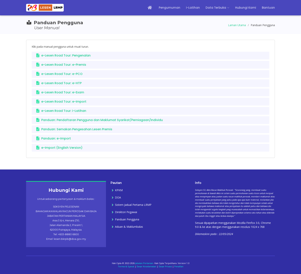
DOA (118, 197)
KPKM (119, 190)
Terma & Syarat (126, 266)
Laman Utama (237, 25)
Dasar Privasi (165, 266)
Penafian (178, 266)
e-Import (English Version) (62, 147)
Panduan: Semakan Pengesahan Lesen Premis (76, 129)
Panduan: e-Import (56, 138)
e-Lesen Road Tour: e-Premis (63, 64)
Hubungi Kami (245, 8)
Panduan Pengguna (127, 219)
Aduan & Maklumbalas (129, 226)
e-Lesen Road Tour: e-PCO (62, 74)
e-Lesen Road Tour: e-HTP (61, 83)
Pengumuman (169, 8)
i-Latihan (193, 8)
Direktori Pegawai (126, 212)
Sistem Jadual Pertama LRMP (133, 204)
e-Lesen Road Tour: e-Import (63, 101)
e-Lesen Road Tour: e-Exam (62, 92)
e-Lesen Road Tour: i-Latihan (63, 111)
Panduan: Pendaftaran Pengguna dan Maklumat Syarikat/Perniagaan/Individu (102, 120)
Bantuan (268, 8)
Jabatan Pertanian (144, 263)
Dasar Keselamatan (146, 266)
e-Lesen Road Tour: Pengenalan (66, 55)
